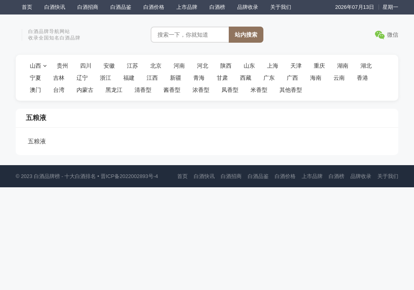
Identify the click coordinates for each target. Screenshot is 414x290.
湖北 (366, 65)
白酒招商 (87, 7)
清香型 (143, 90)
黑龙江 (114, 90)
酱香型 (172, 90)
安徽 (109, 65)
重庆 (319, 65)
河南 (179, 65)
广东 (269, 78)
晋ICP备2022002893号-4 (129, 176)
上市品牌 (186, 7)
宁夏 (35, 78)
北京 (155, 65)
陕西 (226, 65)
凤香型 (229, 90)
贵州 (62, 65)
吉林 (58, 78)
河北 (202, 65)
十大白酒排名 (80, 176)
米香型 (258, 90)
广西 (292, 78)
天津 (296, 65)
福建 (129, 78)
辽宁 (82, 78)
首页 (27, 7)
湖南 (342, 65)
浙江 (105, 78)
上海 (272, 65)
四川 (85, 65)
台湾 (58, 90)
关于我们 (280, 7)
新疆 (175, 78)
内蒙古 (85, 90)
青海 (199, 78)
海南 (315, 78)
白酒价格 (153, 7)
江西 (152, 78)
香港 (362, 78)
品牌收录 (247, 7)
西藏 (245, 78)
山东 (249, 65)
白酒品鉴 (120, 7)
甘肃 (222, 78)
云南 (339, 78)
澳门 (35, 90)
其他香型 (290, 90)
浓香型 (201, 90)
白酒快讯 (54, 7)
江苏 (132, 65)
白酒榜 (217, 7)
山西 (35, 65)
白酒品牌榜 (47, 176)
